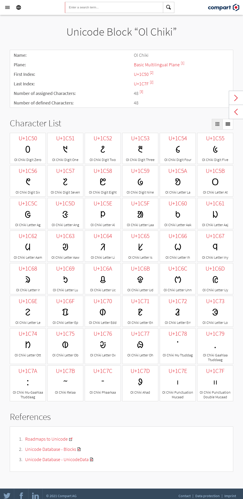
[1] (182, 63)
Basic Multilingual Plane (157, 64)
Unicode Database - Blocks (50, 449)
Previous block (236, 112)
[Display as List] (228, 124)
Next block (236, 98)
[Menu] (7, 7)
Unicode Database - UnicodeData (57, 459)
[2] (151, 72)
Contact (185, 495)
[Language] (18, 7)
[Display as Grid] (217, 124)
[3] (141, 91)
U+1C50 (142, 74)
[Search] (168, 7)
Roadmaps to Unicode (46, 439)
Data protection (207, 495)
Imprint (230, 495)
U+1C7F (142, 84)
